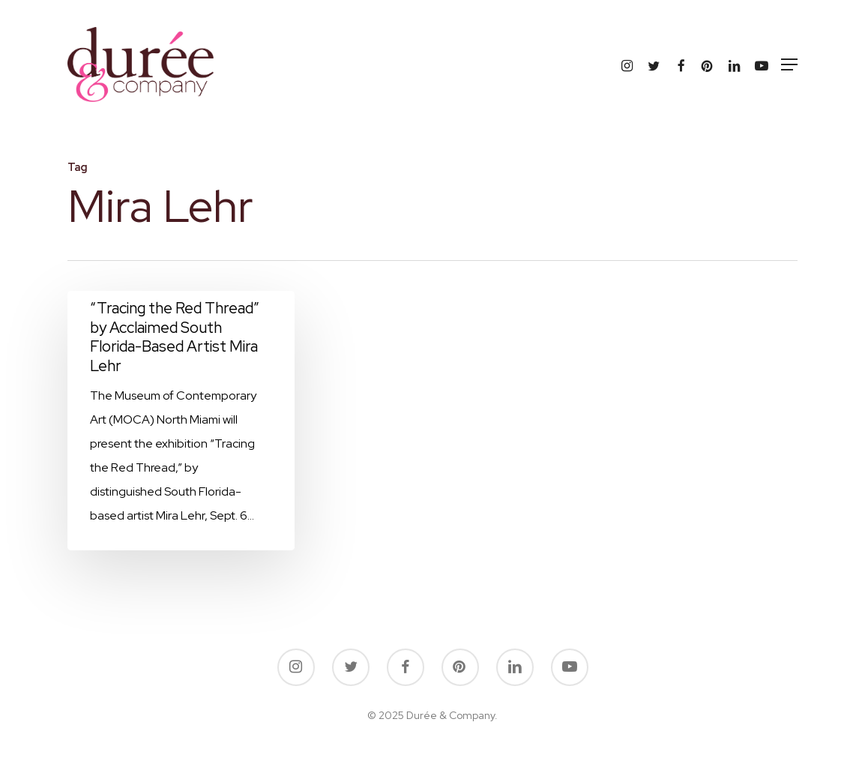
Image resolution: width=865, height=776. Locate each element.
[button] (789, 64)
